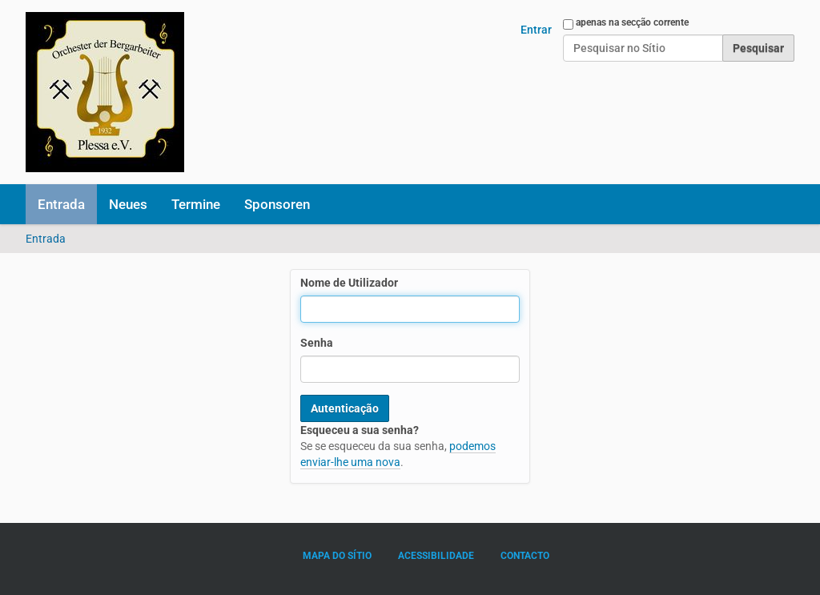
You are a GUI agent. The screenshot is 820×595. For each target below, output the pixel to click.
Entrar (536, 29)
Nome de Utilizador (349, 282)
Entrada (61, 204)
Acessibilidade (436, 555)
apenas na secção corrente (632, 22)
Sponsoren (277, 204)
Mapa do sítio (337, 555)
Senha (316, 342)
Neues (128, 204)
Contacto (524, 555)
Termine (195, 204)
